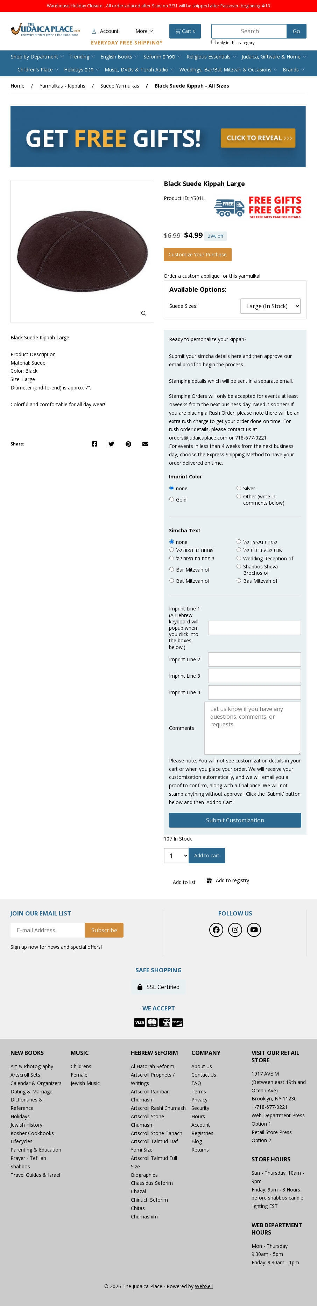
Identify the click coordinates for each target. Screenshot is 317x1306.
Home (17, 85)
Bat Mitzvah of (193, 581)
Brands (291, 69)
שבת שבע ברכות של (263, 550)
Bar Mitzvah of (193, 570)
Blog (196, 1141)
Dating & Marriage (31, 1091)
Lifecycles (21, 1141)
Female (79, 1074)
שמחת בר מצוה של (194, 550)
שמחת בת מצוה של (195, 558)
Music (80, 1053)
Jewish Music (85, 1083)
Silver (249, 488)
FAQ (196, 1083)
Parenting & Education (35, 1149)
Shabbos (20, 1166)
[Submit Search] (297, 31)
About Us (201, 1066)
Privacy (199, 1100)
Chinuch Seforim (149, 1199)
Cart (185, 31)
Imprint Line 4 (184, 692)
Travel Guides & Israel (35, 1175)
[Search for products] (249, 31)
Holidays (20, 1116)
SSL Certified (158, 987)
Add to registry (228, 880)
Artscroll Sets (25, 1074)
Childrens (81, 1066)
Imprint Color (185, 477)
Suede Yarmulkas (119, 85)
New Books (27, 1053)
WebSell (204, 1286)
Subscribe (104, 930)
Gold (181, 500)
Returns (200, 1149)
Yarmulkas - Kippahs (62, 85)
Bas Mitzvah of (260, 581)
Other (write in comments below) (263, 499)
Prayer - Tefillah (28, 1158)
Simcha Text (184, 530)
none (182, 488)
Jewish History (26, 1124)
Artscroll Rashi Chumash (158, 1108)
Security (200, 1108)
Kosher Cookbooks (32, 1133)
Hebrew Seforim (154, 1053)
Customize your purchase (198, 254)
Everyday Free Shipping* (127, 42)
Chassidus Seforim (152, 1183)
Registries (202, 1133)
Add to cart (206, 855)
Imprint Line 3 (184, 676)
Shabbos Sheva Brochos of (260, 570)
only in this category (233, 42)
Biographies (144, 1175)
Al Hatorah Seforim (152, 1066)
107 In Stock (178, 839)
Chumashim (144, 1216)
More (144, 31)
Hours (198, 1116)
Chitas (138, 1208)
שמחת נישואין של (260, 542)
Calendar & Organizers (36, 1083)
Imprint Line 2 (184, 659)
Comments (181, 728)
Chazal (138, 1191)
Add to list (183, 882)
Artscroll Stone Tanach (156, 1133)
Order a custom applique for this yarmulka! (212, 275)
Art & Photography (31, 1066)
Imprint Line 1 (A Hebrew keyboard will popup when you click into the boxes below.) (184, 628)
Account (105, 31)
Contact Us (204, 1074)
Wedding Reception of (268, 558)
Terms (198, 1091)
